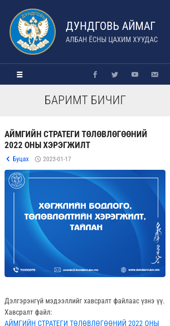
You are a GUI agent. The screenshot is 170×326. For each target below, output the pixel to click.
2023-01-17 (57, 159)
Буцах (21, 159)
